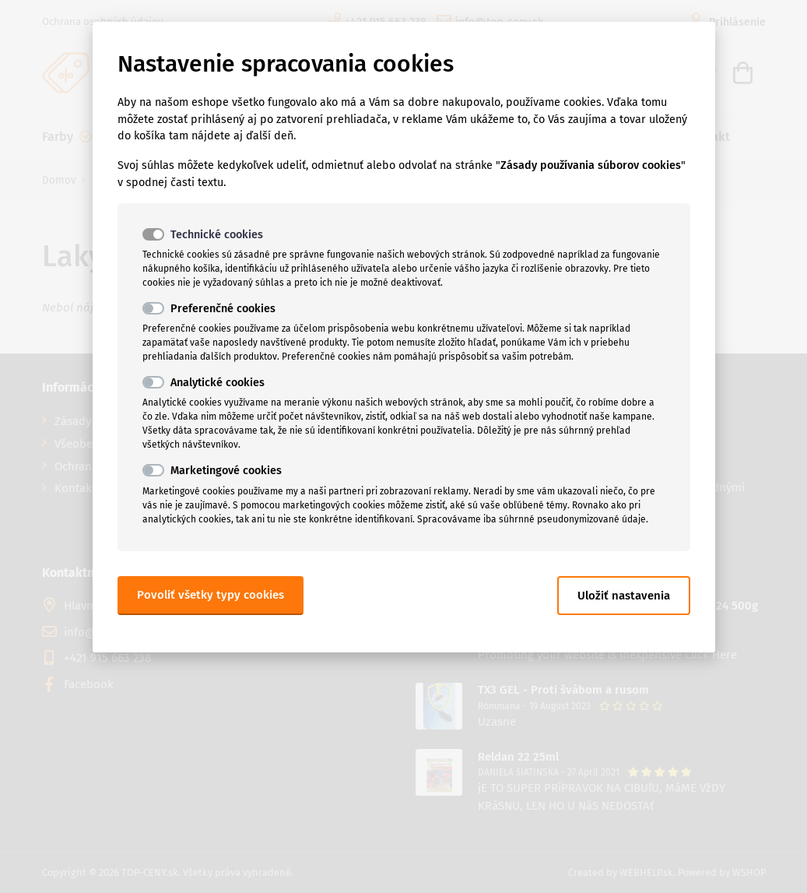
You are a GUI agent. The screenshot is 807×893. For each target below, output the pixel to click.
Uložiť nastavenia (623, 596)
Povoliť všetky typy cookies (210, 595)
